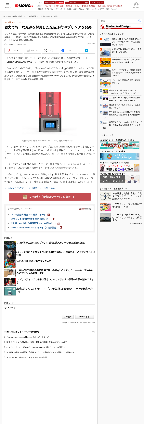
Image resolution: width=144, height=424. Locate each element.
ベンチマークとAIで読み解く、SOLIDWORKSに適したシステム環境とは (36, 347)
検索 (139, 21)
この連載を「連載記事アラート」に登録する (51, 196)
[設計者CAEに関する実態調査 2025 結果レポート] (35, 223)
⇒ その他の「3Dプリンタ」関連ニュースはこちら (29, 188)
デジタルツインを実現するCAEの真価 (114, 163)
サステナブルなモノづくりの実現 (112, 151)
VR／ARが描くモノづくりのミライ (113, 174)
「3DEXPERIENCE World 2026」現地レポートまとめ (28, 337)
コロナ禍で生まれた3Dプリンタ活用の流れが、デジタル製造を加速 (50, 243)
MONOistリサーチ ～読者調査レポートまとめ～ (118, 140)
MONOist (7, 16)
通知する (34, 51)
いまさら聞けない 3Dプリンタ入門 (33, 261)
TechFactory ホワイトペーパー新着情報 (21, 332)
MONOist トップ (84, 317)
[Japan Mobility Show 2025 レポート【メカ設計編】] (36, 228)
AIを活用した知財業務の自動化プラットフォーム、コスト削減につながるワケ (127, 196)
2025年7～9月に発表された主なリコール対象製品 (27, 357)
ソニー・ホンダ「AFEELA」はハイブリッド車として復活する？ (127, 217)
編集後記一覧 (137, 224)
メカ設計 (14, 16)
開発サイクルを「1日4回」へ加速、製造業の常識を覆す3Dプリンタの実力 (37, 342)
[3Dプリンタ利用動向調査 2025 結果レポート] (33, 219)
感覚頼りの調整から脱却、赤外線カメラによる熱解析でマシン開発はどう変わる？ (40, 352)
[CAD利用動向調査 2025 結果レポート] (30, 215)
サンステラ (10, 307)
